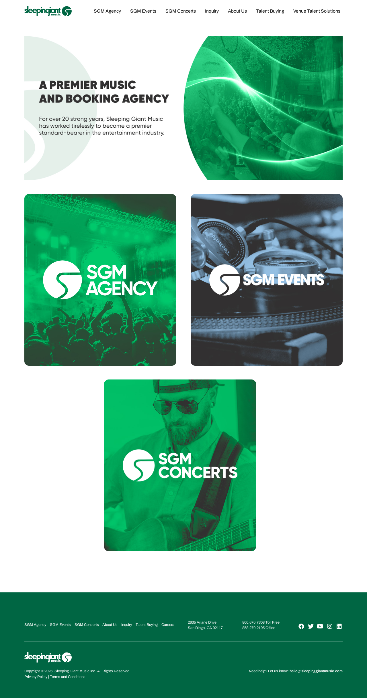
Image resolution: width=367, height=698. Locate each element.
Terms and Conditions (67, 677)
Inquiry (212, 11)
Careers (167, 625)
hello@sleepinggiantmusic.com (316, 671)
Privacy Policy (35, 677)
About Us (237, 11)
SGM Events (143, 11)
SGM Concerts (180, 11)
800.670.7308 (253, 622)
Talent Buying (270, 11)
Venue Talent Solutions (316, 11)
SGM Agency (107, 11)
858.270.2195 (253, 628)
